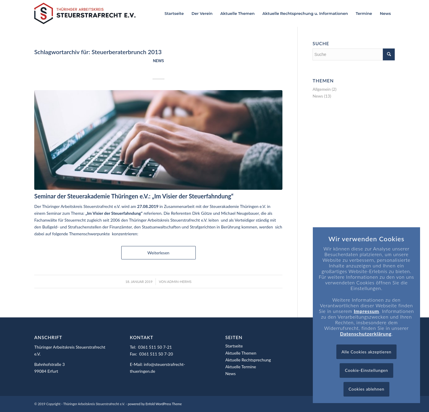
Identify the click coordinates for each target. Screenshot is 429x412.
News (158, 61)
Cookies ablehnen (366, 388)
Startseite (234, 345)
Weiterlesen (158, 252)
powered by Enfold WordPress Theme (155, 404)
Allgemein (322, 89)
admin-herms (179, 281)
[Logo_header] (85, 13)
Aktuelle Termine (240, 366)
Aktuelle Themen (240, 352)
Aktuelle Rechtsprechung (248, 359)
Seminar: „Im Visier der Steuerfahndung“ (158, 67)
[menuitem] (174, 13)
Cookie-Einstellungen (366, 370)
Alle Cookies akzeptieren (366, 351)
